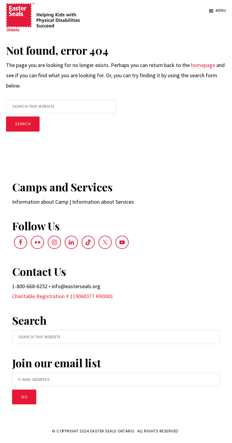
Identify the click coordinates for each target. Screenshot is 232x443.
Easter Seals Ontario (112, 431)
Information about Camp (40, 201)
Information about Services (103, 201)
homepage (203, 65)
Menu (221, 10)
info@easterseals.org (76, 286)
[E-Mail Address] (116, 380)
